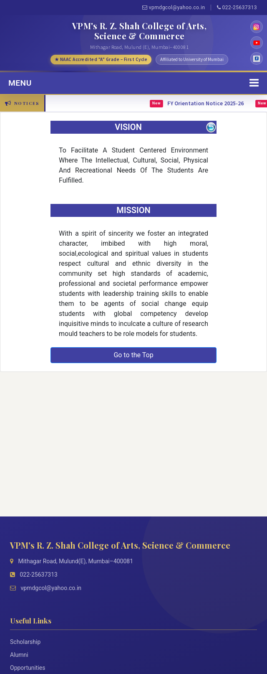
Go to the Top (133, 355)
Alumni (19, 654)
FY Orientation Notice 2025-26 (208, 103)
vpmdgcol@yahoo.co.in (173, 7)
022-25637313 (237, 7)
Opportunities (27, 667)
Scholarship (25, 641)
